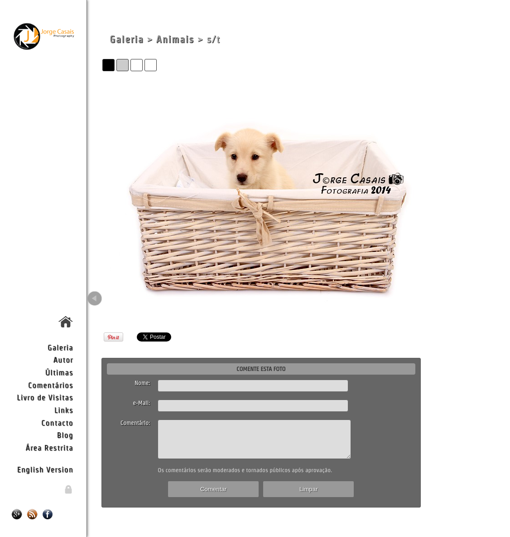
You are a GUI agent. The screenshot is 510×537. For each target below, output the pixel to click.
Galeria (60, 347)
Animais (175, 39)
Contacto (57, 422)
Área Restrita (49, 447)
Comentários (50, 385)
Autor (63, 359)
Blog (65, 434)
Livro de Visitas (45, 397)
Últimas (59, 372)
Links (63, 409)
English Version (45, 469)
